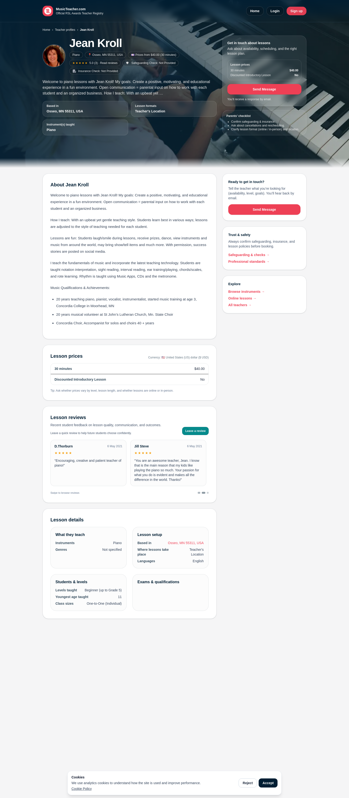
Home (255, 11)
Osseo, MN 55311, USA (65, 111)
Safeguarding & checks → (249, 255)
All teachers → (239, 305)
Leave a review (195, 431)
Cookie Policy (81, 789)
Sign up (296, 11)
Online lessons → (242, 298)
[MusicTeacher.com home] (73, 11)
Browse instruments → (246, 292)
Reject (248, 783)
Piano (76, 55)
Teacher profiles (65, 30)
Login (275, 11)
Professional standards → (249, 261)
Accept (268, 783)
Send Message (264, 89)
